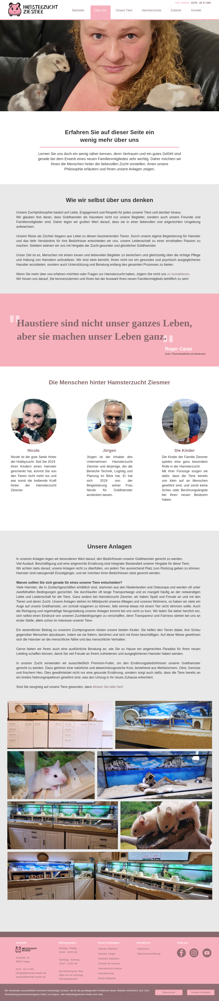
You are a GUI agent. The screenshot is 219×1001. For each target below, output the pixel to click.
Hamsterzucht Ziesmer (110, 968)
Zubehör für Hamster (109, 963)
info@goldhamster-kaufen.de (31, 973)
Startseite (78, 10)
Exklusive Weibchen (108, 958)
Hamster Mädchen (108, 948)
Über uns (100, 10)
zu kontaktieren (178, 274)
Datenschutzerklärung (148, 953)
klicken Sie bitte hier (107, 687)
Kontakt (196, 10)
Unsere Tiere (124, 10)
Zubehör (176, 10)
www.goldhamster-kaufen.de (31, 976)
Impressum (143, 948)
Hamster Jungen (107, 953)
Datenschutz (168, 992)
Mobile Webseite (107, 978)
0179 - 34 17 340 (201, 2)
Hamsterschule (151, 10)
